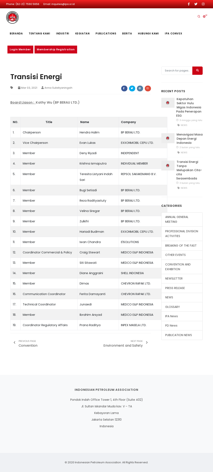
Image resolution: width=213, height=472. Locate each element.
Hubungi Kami (150, 33)
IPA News (171, 316)
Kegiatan (83, 33)
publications (107, 33)
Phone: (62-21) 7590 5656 (22, 4)
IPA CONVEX (175, 33)
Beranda (16, 33)
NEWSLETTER (174, 279)
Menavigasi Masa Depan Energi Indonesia (190, 139)
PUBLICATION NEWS (178, 335)
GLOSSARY (172, 307)
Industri (63, 33)
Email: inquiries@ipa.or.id (59, 4)
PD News (171, 326)
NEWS (169, 297)
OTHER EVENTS (175, 255)
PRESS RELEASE (175, 288)
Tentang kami (39, 33)
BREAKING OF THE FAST (181, 245)
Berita (129, 33)
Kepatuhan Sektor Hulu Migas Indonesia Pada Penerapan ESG (188, 107)
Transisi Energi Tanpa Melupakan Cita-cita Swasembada (189, 170)
